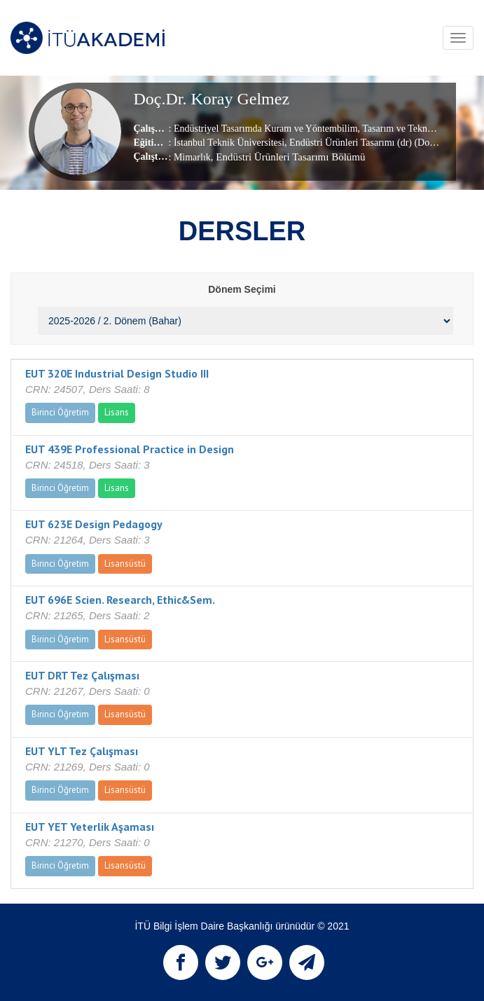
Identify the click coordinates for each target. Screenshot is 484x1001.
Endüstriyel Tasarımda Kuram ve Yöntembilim (266, 128)
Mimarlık (192, 157)
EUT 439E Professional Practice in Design (129, 449)
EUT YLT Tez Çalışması (81, 751)
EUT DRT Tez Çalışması (82, 675)
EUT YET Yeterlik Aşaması (89, 827)
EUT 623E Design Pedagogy (94, 524)
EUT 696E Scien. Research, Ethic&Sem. (120, 600)
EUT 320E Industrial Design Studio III (117, 373)
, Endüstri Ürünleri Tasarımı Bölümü (288, 157)
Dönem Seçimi (241, 289)
